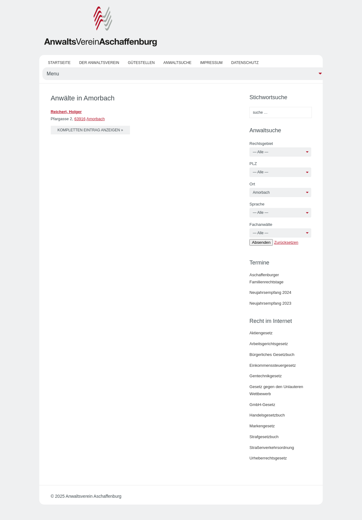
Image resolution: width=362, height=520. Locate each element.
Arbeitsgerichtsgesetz (268, 343)
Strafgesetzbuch (263, 436)
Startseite (59, 63)
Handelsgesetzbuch (267, 415)
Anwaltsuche (177, 63)
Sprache (256, 204)
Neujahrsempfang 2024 (270, 292)
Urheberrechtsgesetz (268, 458)
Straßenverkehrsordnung (271, 447)
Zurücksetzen (286, 242)
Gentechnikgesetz (265, 376)
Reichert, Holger (66, 111)
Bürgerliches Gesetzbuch (271, 354)
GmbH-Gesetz (262, 404)
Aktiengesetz (260, 333)
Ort (252, 184)
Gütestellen (141, 63)
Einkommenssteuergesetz (272, 365)
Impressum (211, 63)
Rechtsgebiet (261, 143)
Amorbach (95, 118)
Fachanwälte (260, 224)
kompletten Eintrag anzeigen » (90, 130)
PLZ (253, 163)
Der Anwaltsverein (99, 63)
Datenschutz (244, 63)
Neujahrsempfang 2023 (270, 303)
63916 (79, 118)
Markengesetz (262, 426)
